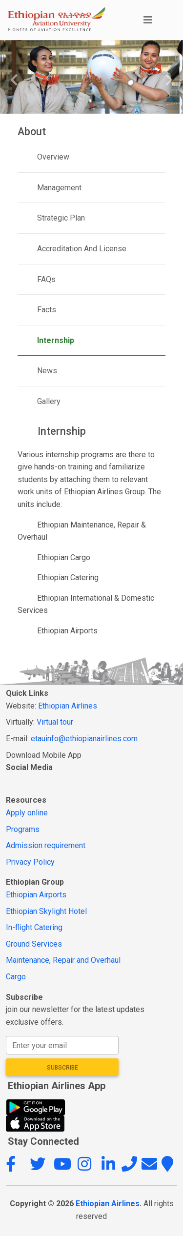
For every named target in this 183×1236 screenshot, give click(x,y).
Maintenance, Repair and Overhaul (63, 960)
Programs (23, 829)
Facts (46, 309)
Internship (55, 340)
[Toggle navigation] (156, 20)
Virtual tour (55, 722)
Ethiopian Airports (36, 894)
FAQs (46, 279)
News (47, 370)
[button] (17, 1167)
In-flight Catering (34, 927)
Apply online (27, 812)
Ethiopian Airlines (67, 705)
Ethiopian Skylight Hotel (46, 911)
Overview (53, 157)
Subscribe (62, 1067)
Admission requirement (45, 845)
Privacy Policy (30, 862)
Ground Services (34, 944)
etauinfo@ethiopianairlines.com (84, 738)
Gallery (49, 401)
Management (59, 187)
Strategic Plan (61, 218)
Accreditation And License (81, 248)
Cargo (16, 976)
